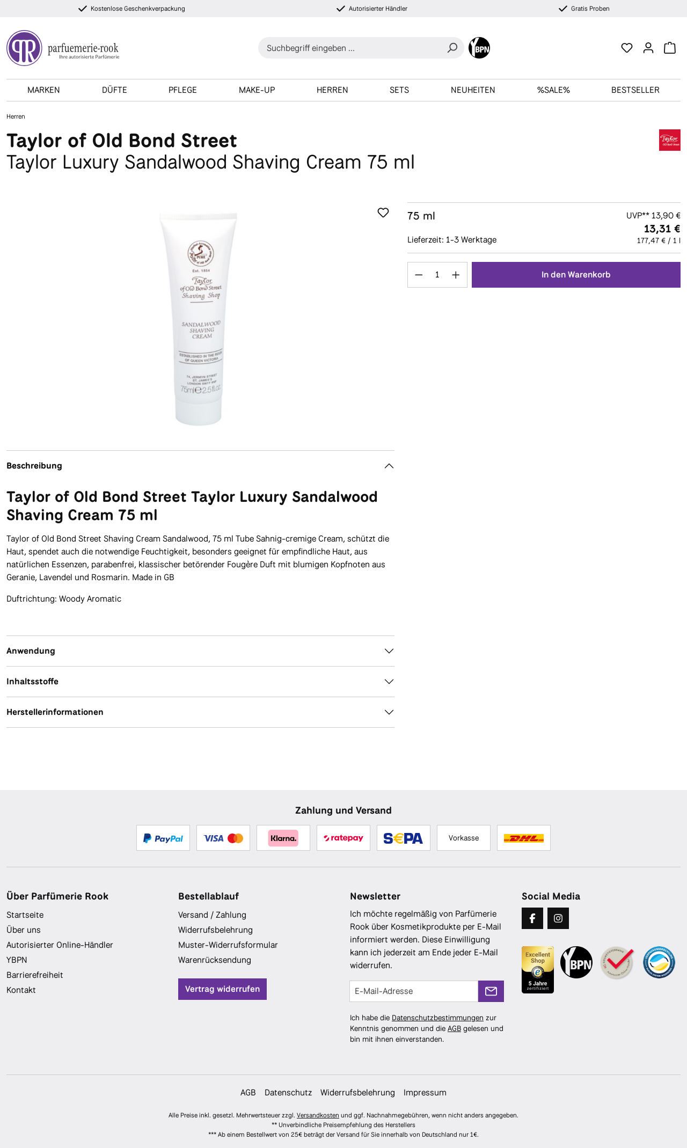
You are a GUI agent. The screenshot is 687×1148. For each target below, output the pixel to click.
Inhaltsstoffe (32, 681)
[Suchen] (452, 48)
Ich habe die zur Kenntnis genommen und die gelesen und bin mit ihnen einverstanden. (426, 1028)
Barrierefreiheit (34, 975)
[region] (200, 317)
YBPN (16, 960)
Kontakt (21, 990)
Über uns (23, 929)
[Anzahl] (437, 275)
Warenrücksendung (214, 960)
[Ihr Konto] (648, 48)
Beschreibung (34, 465)
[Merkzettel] (627, 48)
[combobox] (349, 48)
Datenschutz (288, 1092)
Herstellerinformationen (55, 712)
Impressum (425, 1092)
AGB (454, 1028)
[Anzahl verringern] (418, 275)
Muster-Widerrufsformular (228, 944)
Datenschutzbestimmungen (438, 1017)
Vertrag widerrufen (222, 989)
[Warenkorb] (670, 48)
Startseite (24, 914)
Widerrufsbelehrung (215, 929)
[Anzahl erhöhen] (456, 275)
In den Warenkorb (576, 274)
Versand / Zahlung (212, 914)
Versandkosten (318, 1115)
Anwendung (30, 650)
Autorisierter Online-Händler (59, 944)
